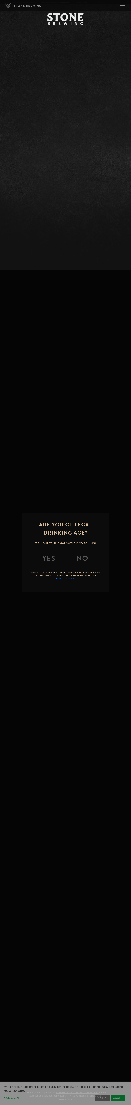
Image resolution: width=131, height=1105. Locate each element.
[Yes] (48, 558)
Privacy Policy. (65, 578)
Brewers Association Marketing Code (77, 1092)
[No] (82, 558)
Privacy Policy (66, 1099)
